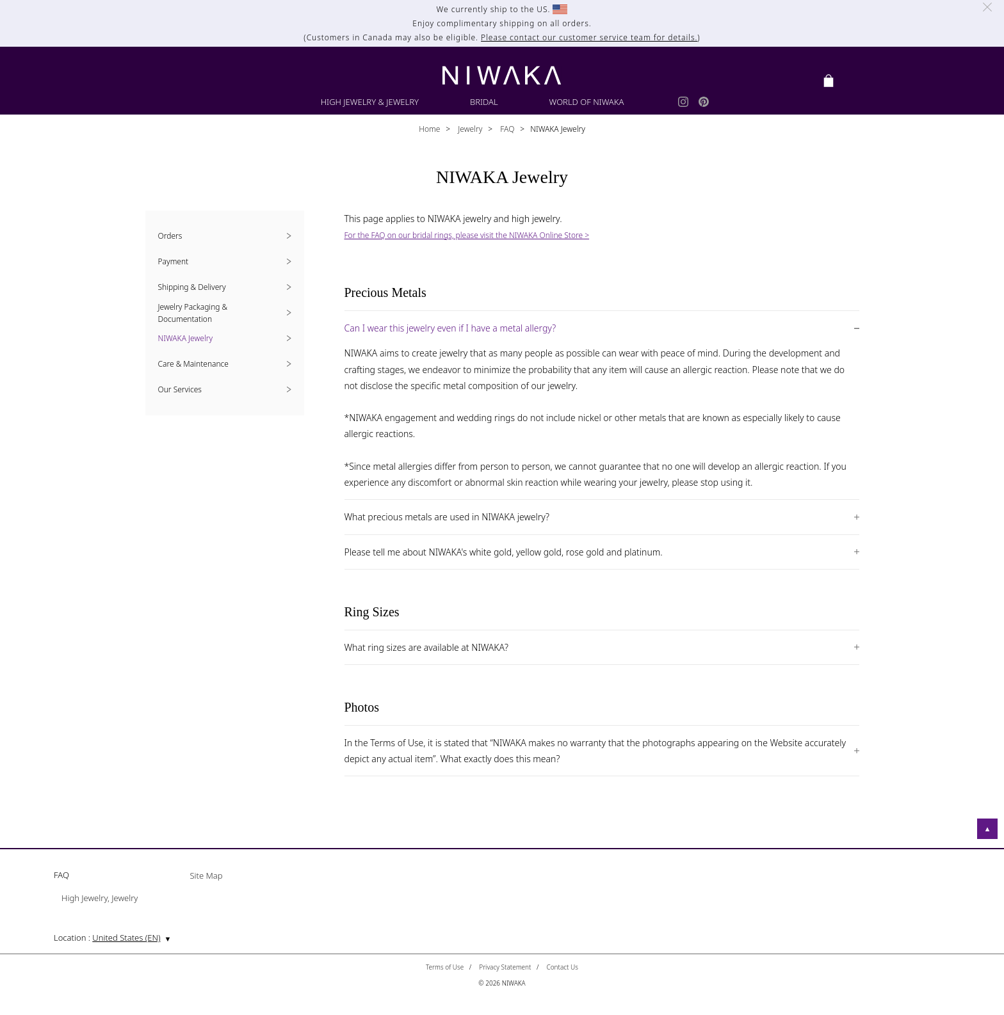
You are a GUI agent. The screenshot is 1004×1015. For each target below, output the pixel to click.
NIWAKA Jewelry (185, 338)
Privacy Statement (505, 967)
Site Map (206, 876)
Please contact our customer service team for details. (589, 37)
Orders (170, 235)
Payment (173, 261)
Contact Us (562, 967)
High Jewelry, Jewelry (99, 899)
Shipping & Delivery (192, 287)
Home (429, 129)
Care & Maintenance (193, 363)
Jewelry (469, 129)
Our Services (180, 389)
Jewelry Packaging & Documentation (193, 312)
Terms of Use (445, 967)
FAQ (506, 129)
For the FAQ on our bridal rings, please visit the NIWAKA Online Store (463, 235)
